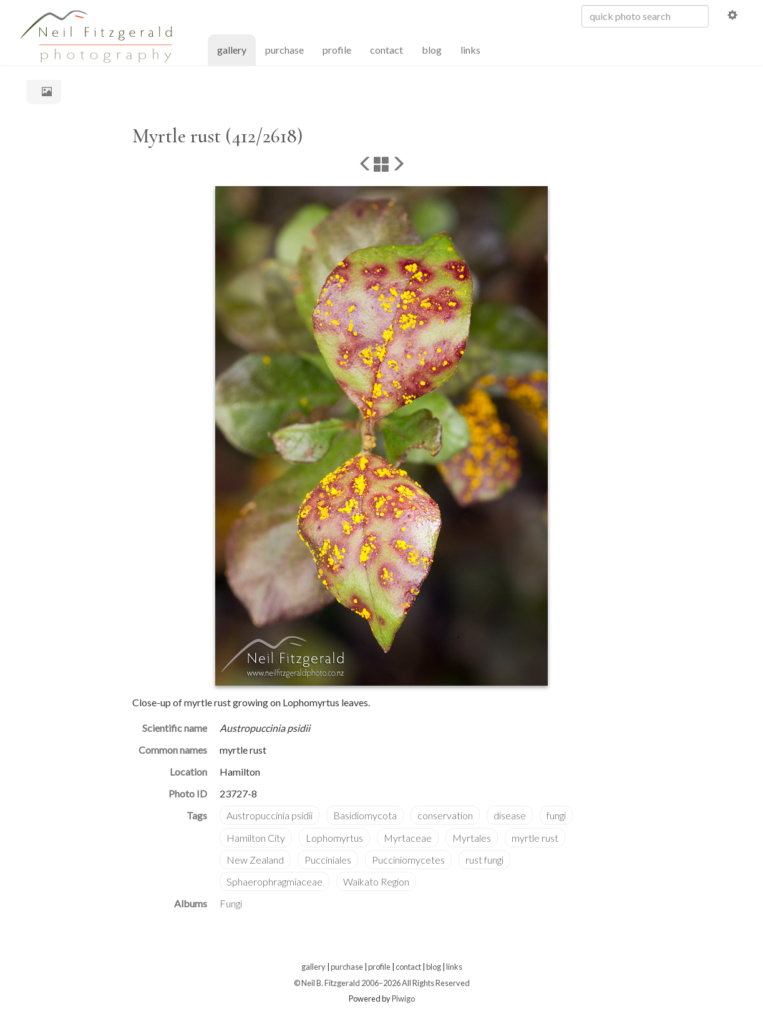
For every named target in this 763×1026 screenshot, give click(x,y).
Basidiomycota (365, 815)
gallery (236, 49)
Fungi (231, 903)
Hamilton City (255, 838)
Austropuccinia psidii (269, 815)
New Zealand (255, 860)
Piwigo (403, 999)
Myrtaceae (408, 838)
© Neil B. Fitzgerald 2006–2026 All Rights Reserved (382, 983)
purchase (284, 50)
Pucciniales (327, 860)
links (470, 50)
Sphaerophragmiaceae (274, 881)
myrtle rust (535, 838)
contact (386, 50)
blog (432, 50)
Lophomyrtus (334, 838)
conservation (445, 815)
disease (509, 815)
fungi (556, 815)
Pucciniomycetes (408, 860)
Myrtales (471, 838)
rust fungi (484, 860)
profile (337, 50)
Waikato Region (376, 881)
